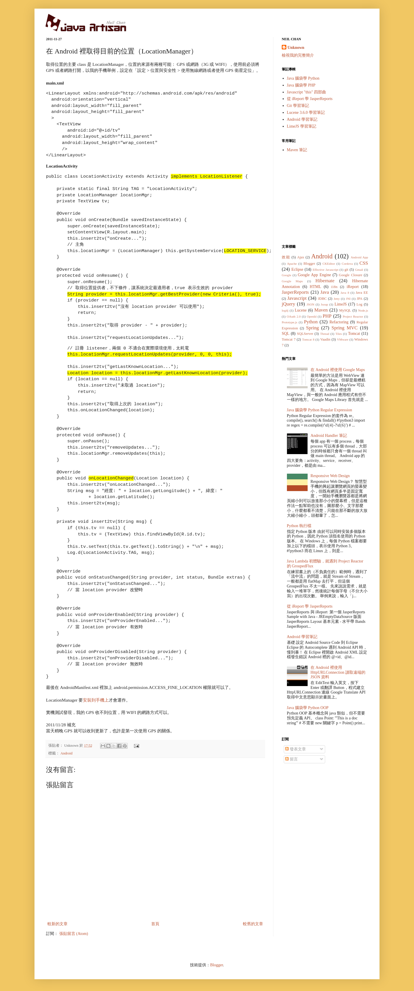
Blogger (309, 264)
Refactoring (338, 322)
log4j (285, 310)
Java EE (362, 293)
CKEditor (329, 263)
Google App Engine (314, 275)
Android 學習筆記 (302, 119)
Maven (321, 310)
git (346, 270)
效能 (286, 257)
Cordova (347, 263)
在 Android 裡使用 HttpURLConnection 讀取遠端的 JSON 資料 (337, 672)
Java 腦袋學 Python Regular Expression (319, 410)
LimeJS (340, 304)
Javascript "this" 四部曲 (306, 92)
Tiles (339, 333)
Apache (292, 263)
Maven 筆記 (297, 150)
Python (311, 321)
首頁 (155, 924)
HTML (315, 287)
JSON (311, 304)
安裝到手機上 (96, 700)
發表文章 (295, 749)
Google (286, 275)
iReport (353, 287)
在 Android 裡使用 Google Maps (337, 370)
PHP (327, 316)
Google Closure (350, 275)
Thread (324, 333)
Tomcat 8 (308, 339)
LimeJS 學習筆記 (301, 126)
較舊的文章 (253, 924)
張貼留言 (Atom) (73, 934)
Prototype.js (289, 322)
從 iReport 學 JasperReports (310, 99)
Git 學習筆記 (298, 105)
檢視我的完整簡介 (298, 55)
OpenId (312, 316)
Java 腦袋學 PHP (301, 85)
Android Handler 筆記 (328, 435)
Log (359, 304)
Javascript (296, 298)
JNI (348, 298)
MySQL (345, 310)
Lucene (300, 310)
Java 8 (344, 292)
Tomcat (354, 333)
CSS (363, 263)
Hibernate (324, 280)
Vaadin (325, 339)
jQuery (288, 304)
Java (324, 292)
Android (66, 753)
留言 (291, 759)
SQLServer (305, 334)
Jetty (337, 298)
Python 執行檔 (299, 526)
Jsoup (324, 304)
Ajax (300, 257)
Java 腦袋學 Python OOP (308, 708)
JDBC (322, 299)
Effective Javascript (325, 269)
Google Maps (292, 281)
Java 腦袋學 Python (303, 78)
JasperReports (295, 292)
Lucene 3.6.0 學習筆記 (306, 112)
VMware (342, 339)
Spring (312, 328)
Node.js (363, 310)
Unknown (296, 47)
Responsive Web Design (330, 476)
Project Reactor (353, 316)
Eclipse (297, 269)
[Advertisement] (325, 198)
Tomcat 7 (289, 339)
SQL (285, 333)
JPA (360, 299)
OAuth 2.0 (294, 316)
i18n (334, 287)
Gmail (359, 269)
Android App (359, 257)
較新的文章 (57, 924)
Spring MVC (344, 328)
